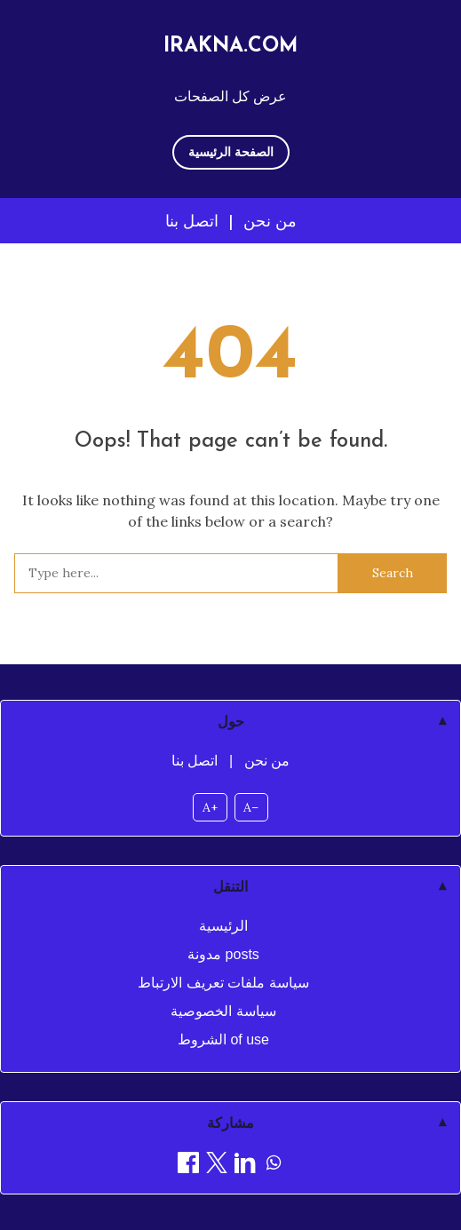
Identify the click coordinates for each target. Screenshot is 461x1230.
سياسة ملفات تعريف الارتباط (223, 982)
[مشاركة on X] (216, 1165)
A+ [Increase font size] (210, 807)
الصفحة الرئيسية (231, 152)
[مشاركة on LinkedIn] (245, 1165)
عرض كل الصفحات (230, 96)
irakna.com (230, 46)
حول (231, 721)
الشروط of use (223, 1039)
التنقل (230, 886)
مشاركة (230, 1123)
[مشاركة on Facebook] (188, 1165)
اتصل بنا (192, 220)
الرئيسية (223, 925)
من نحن (270, 220)
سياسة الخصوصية (223, 1011)
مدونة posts (223, 954)
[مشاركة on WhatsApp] (273, 1165)
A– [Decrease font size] (250, 807)
